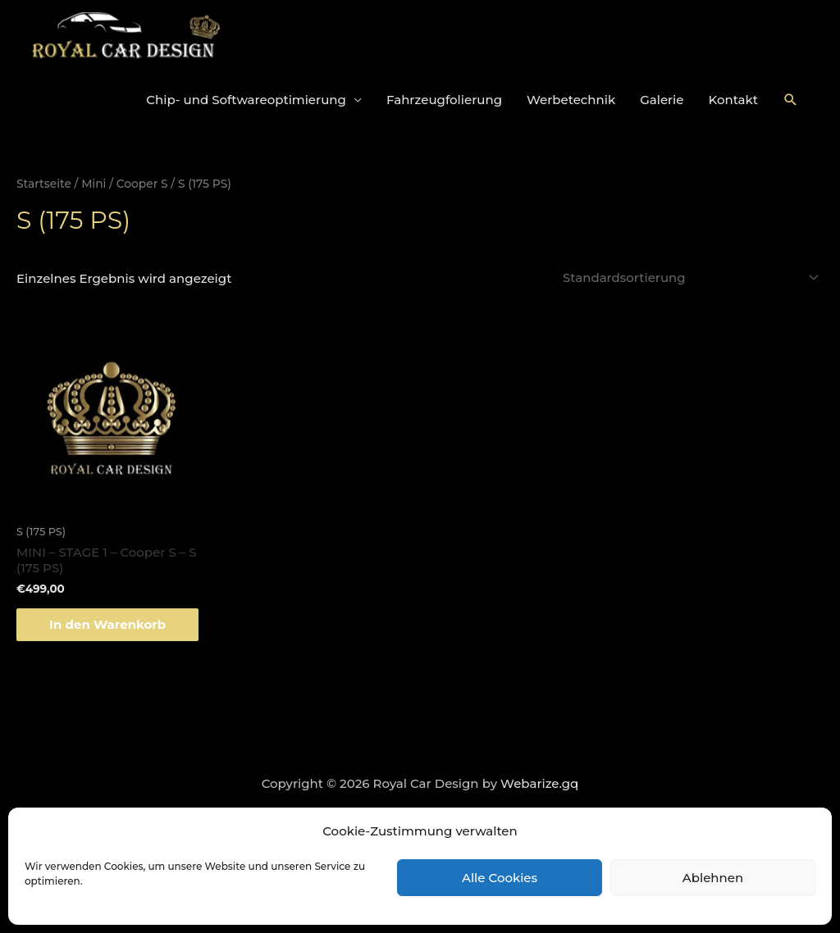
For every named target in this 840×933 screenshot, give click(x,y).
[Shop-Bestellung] (688, 277)
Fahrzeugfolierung (444, 99)
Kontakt (734, 99)
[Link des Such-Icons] (791, 100)
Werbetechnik (571, 99)
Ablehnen (712, 877)
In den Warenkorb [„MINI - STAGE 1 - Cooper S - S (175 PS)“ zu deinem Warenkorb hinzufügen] (107, 624)
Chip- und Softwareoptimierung (246, 99)
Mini (93, 183)
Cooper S (142, 183)
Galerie (661, 99)
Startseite (43, 183)
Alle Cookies (499, 877)
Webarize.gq (539, 783)
